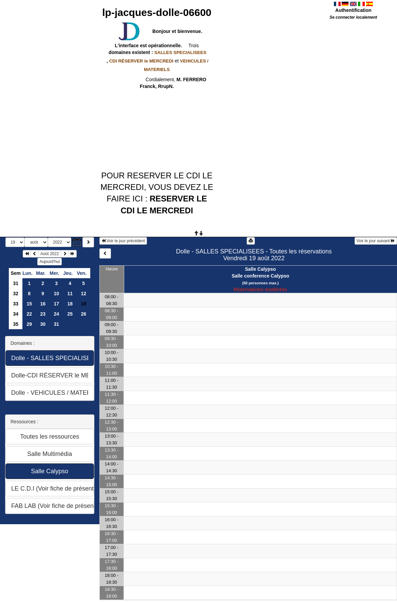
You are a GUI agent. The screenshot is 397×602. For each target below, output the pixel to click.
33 (15, 303)
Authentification (353, 10)
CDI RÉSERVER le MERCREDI (141, 61)
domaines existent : (156, 52)
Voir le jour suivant (376, 240)
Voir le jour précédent (123, 240)
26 (83, 314)
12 (83, 293)
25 (70, 314)
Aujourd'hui (49, 261)
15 (29, 303)
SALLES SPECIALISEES (180, 52)
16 (42, 303)
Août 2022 (49, 253)
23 (42, 314)
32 (15, 293)
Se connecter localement (353, 17)
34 (15, 314)
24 (56, 314)
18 (70, 303)
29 (29, 324)
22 (29, 314)
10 (56, 293)
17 (56, 303)
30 (42, 324)
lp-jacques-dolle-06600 (156, 12)
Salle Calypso (260, 269)
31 (15, 283)
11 (70, 293)
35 (15, 324)
